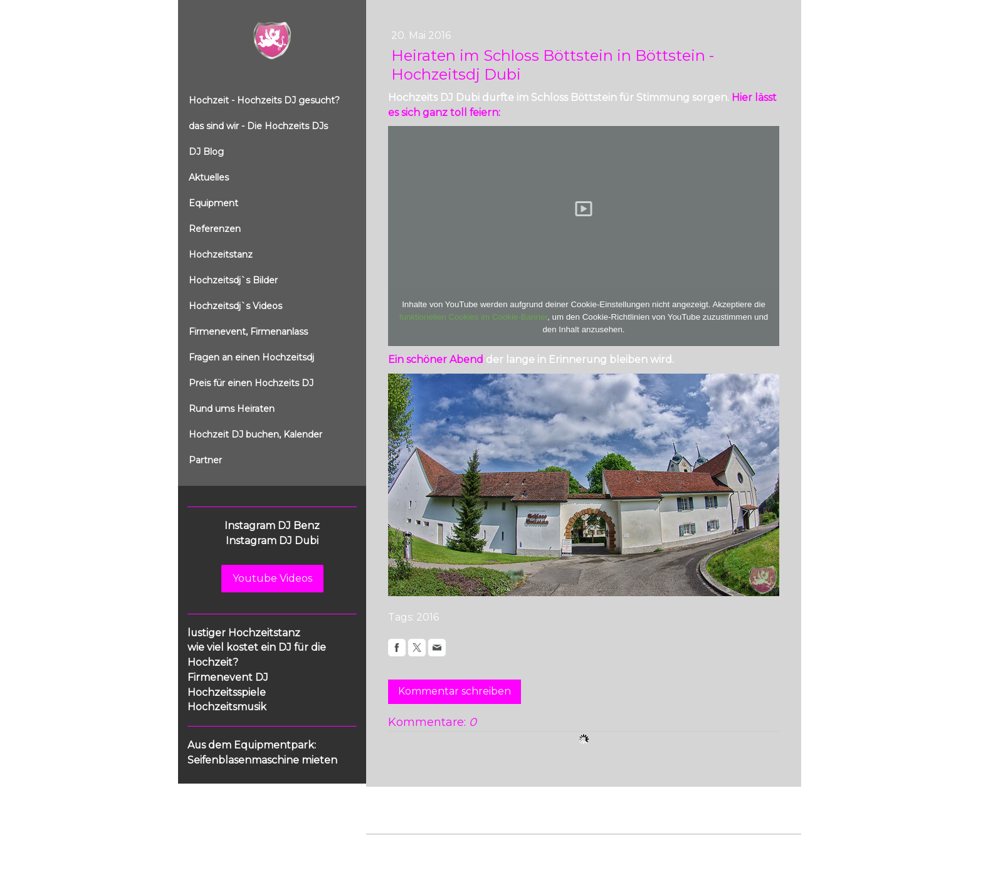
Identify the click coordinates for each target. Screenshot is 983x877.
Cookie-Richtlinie (508, 846)
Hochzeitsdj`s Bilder (233, 280)
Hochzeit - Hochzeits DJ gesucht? (264, 100)
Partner (205, 460)
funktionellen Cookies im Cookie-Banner (473, 317)
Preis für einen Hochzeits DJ (251, 383)
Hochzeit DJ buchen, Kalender (255, 434)
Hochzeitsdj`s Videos (235, 306)
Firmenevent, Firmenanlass (248, 331)
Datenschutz (442, 846)
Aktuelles (209, 177)
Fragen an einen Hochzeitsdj (251, 357)
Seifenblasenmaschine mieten (262, 760)
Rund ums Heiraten (232, 408)
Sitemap (566, 846)
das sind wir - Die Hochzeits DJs (258, 126)
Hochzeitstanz (221, 254)
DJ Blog (206, 151)
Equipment (213, 203)
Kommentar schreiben (454, 691)
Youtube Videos (272, 578)
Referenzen (215, 228)
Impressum (388, 846)
